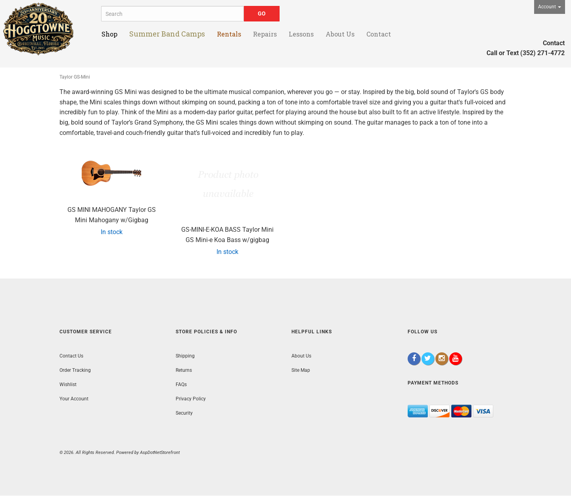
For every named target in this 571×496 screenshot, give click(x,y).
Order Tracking (75, 370)
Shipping (185, 356)
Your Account (73, 399)
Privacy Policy (191, 399)
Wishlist (68, 384)
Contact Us (71, 356)
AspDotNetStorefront (160, 452)
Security (184, 413)
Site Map (300, 370)
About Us (301, 356)
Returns (184, 370)
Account (549, 7)
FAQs (181, 384)
